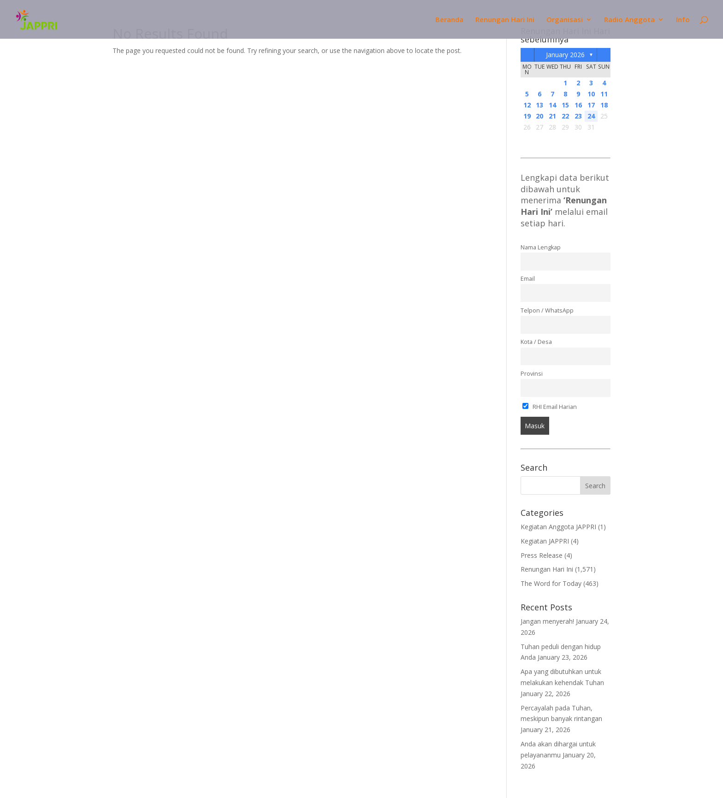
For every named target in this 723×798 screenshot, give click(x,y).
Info (683, 20)
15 (565, 104)
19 (527, 116)
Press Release (542, 555)
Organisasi (564, 20)
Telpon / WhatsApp (547, 310)
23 (578, 116)
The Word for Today (551, 583)
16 (578, 104)
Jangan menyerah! (547, 621)
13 (539, 104)
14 (552, 104)
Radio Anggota (629, 20)
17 (591, 104)
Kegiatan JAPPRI (545, 541)
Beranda (449, 20)
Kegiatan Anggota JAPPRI (558, 526)
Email (528, 279)
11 (604, 93)
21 (552, 116)
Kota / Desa (536, 342)
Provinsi (532, 374)
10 (591, 93)
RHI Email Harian (549, 407)
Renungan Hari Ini (504, 20)
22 (565, 116)
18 (604, 104)
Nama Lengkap (541, 247)
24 (591, 116)
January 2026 (565, 54)
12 (527, 104)
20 (539, 116)
